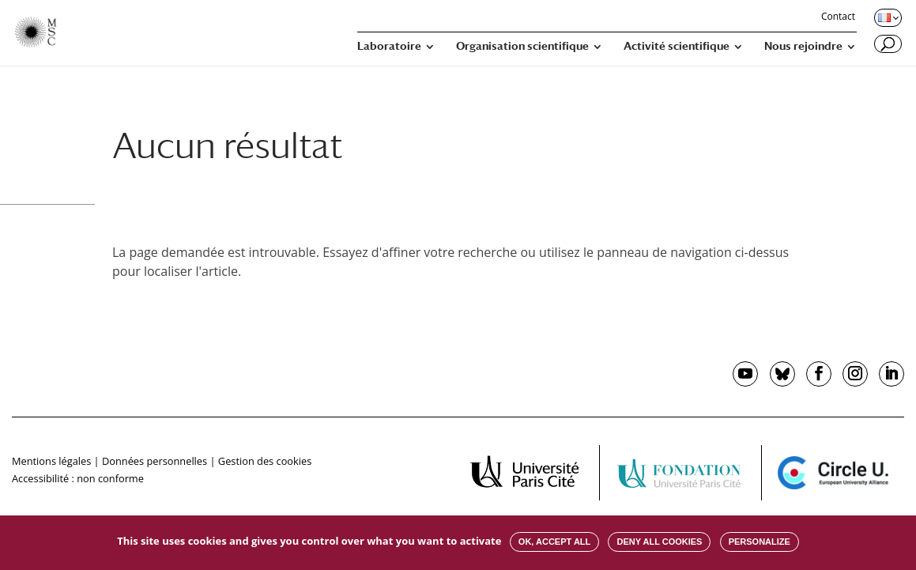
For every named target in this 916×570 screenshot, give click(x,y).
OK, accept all (554, 541)
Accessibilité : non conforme (78, 478)
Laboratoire (389, 46)
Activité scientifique (676, 46)
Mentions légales (51, 461)
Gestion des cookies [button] (264, 461)
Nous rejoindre (803, 46)
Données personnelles (154, 461)
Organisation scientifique (522, 46)
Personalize (759, 541)
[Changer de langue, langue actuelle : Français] (887, 17)
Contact (838, 17)
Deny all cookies (659, 541)
